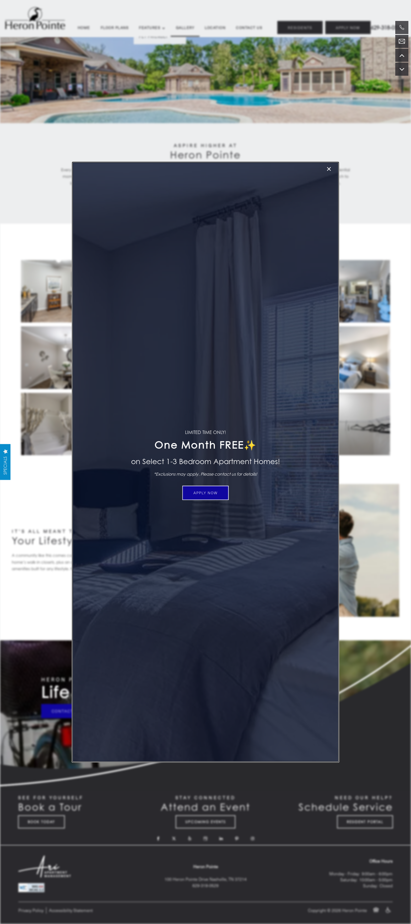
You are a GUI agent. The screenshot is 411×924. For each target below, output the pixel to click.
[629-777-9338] (401, 27)
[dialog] (205, 462)
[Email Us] (401, 41)
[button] (205, 493)
